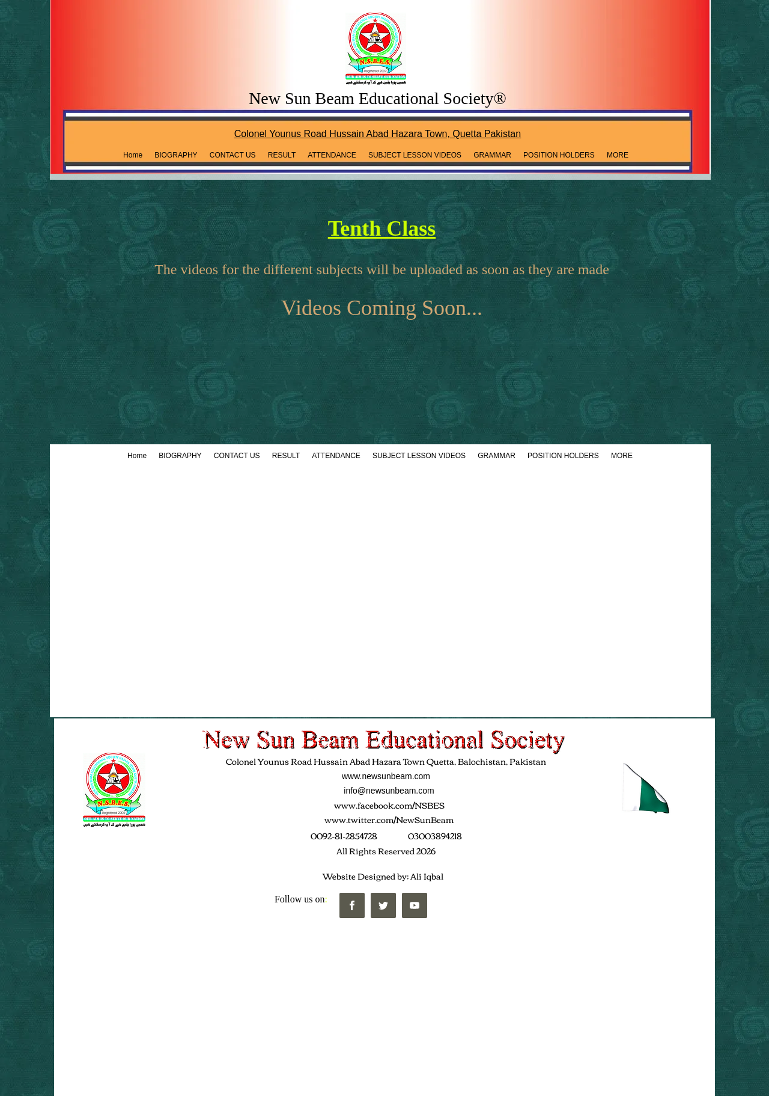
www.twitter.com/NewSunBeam (389, 819)
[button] (282, 155)
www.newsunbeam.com (386, 776)
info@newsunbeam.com (389, 790)
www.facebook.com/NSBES (389, 805)
